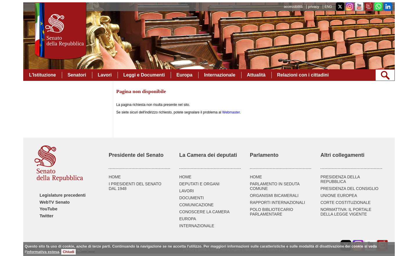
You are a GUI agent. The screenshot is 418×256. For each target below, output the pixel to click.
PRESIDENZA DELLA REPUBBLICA (340, 179)
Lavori (105, 74)
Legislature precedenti (62, 195)
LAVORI (186, 191)
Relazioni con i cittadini (303, 74)
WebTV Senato (54, 202)
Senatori (77, 74)
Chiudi (68, 252)
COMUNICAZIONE (196, 204)
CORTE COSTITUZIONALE (345, 202)
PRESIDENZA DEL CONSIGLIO (349, 188)
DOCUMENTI (191, 197)
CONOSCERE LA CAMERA (204, 211)
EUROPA (187, 218)
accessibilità (293, 7)
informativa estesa (43, 252)
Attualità (256, 74)
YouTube (48, 209)
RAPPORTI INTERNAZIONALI (277, 202)
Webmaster (231, 112)
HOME (115, 177)
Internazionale (219, 74)
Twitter (46, 216)
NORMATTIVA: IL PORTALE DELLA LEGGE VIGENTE (345, 211)
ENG (328, 7)
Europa (184, 74)
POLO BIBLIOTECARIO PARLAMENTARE (271, 211)
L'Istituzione (42, 74)
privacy (313, 7)
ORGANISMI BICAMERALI (274, 195)
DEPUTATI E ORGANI (199, 184)
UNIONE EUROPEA (338, 195)
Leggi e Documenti (144, 74)
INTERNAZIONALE (197, 225)
